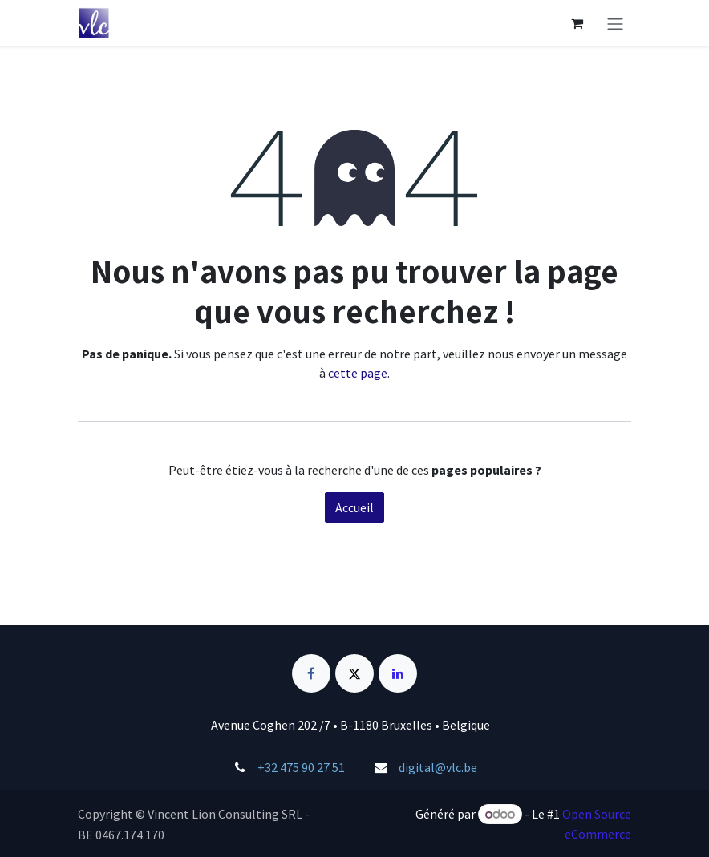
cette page (357, 373)
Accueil (354, 507)
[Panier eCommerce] (577, 23)
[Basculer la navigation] (615, 23)
